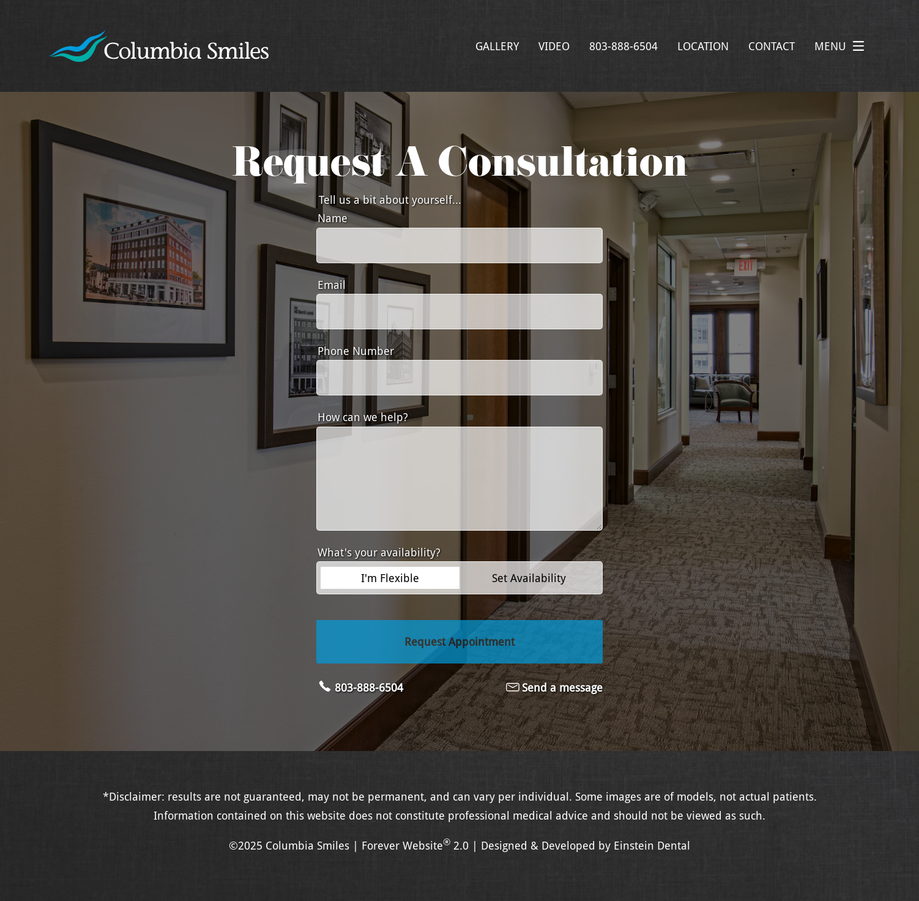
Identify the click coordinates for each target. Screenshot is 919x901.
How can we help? (363, 416)
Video (554, 45)
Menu (842, 46)
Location (703, 45)
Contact (771, 45)
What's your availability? (379, 552)
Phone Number (356, 350)
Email (332, 284)
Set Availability (529, 577)
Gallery (497, 45)
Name (333, 218)
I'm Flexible (390, 577)
